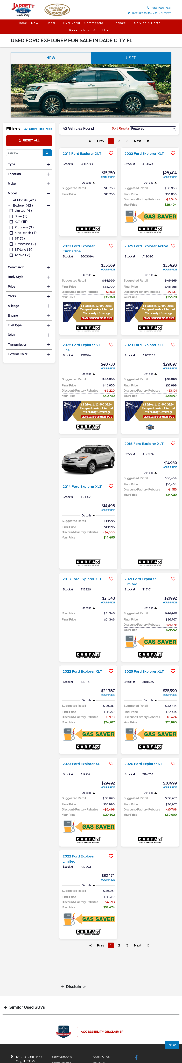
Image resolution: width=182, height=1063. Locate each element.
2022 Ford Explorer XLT (146, 154)
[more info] (88, 240)
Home (22, 23)
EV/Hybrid (71, 23)
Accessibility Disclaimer (102, 1031)
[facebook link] (136, 1058)
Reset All (29, 140)
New (35, 23)
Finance (120, 23)
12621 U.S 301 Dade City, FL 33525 (149, 13)
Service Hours (62, 1056)
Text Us (171, 1045)
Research (77, 30)
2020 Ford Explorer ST (145, 764)
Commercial (95, 23)
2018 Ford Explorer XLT (145, 444)
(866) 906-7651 (159, 7)
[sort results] (153, 129)
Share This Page (38, 129)
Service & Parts (148, 23)
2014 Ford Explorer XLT (84, 487)
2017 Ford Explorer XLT (84, 154)
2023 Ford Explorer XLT (146, 345)
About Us (101, 30)
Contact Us (101, 1056)
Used (51, 23)
